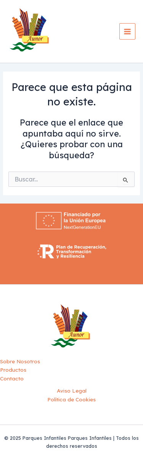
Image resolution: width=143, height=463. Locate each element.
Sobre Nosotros (20, 361)
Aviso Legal (72, 390)
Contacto (12, 378)
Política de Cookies (71, 399)
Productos (13, 369)
